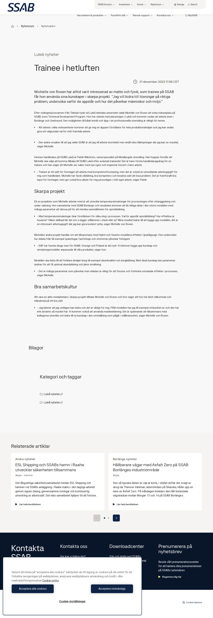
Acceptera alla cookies (41, 588)
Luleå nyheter (53, 394)
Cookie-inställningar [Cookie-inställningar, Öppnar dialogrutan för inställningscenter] (72, 601)
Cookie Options (192, 602)
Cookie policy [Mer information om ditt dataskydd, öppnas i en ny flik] (50, 580)
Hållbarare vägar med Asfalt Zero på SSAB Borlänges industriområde (150, 467)
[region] (72, 586)
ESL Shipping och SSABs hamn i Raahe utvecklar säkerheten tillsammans (49, 467)
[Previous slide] (96, 518)
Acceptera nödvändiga (103, 588)
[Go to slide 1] (104, 518)
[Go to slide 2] (109, 518)
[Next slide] (116, 518)
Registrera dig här (169, 576)
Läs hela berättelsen (28, 504)
